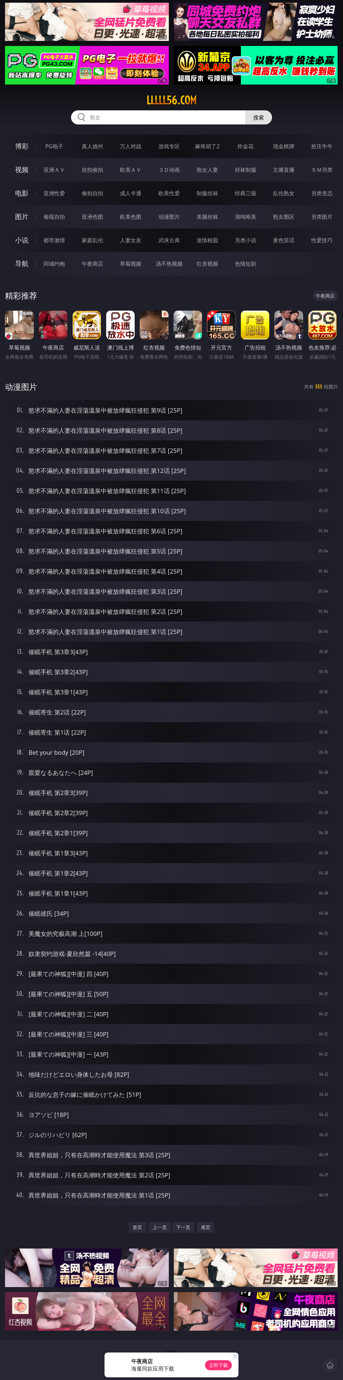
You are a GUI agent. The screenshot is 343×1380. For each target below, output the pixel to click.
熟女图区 (283, 216)
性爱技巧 (322, 240)
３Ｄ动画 (169, 169)
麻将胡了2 (207, 146)
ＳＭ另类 (322, 169)
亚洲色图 (92, 216)
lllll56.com (171, 100)
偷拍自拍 (92, 193)
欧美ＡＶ (130, 169)
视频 (21, 169)
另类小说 (245, 240)
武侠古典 (169, 240)
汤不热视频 (169, 263)
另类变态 (322, 193)
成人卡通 (130, 193)
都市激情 (54, 240)
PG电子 (54, 146)
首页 (137, 1227)
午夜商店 (92, 263)
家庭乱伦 (92, 240)
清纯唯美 (245, 216)
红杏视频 (207, 263)
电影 (21, 193)
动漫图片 (169, 216)
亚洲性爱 (54, 193)
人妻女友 (130, 240)
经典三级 (245, 193)
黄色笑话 (283, 240)
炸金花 (245, 146)
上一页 (160, 1227)
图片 (21, 216)
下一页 (183, 1227)
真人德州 (92, 146)
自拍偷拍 (92, 169)
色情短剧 (245, 263)
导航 (21, 263)
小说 (21, 240)
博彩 (21, 146)
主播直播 (283, 169)
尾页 (205, 1227)
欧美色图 (130, 216)
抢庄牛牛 (322, 146)
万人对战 (130, 146)
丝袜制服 (245, 169)
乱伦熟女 (283, 193)
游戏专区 (169, 146)
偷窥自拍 (54, 216)
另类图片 (322, 216)
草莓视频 (130, 263)
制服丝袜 (207, 193)
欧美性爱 (169, 193)
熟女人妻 (207, 169)
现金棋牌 (283, 146)
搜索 (258, 117)
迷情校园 (207, 240)
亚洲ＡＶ (54, 169)
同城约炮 (54, 263)
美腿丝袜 (207, 216)
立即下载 (218, 1365)
